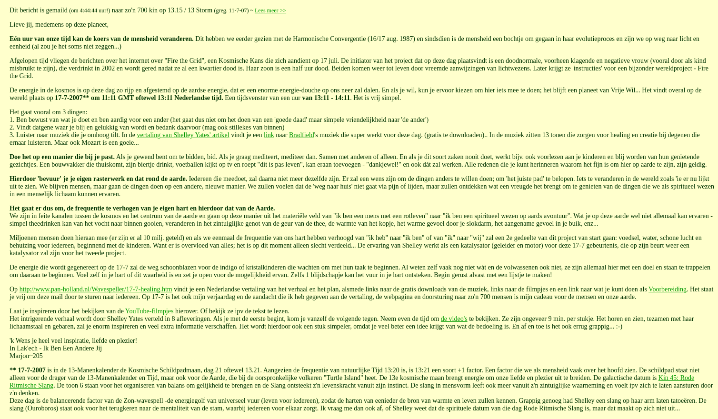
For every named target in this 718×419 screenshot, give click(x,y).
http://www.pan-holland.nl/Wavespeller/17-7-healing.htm (96, 289)
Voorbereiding (667, 289)
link (269, 135)
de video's (454, 318)
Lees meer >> (270, 10)
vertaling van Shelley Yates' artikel (183, 135)
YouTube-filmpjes (149, 311)
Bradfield (301, 135)
